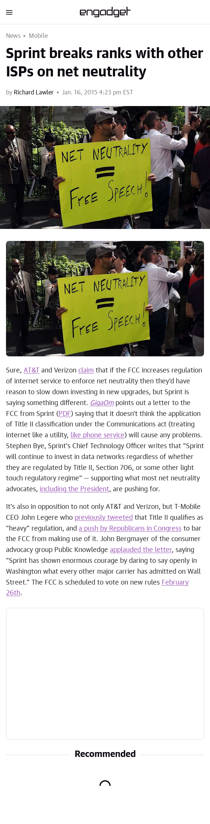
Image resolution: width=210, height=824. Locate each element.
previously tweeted (104, 517)
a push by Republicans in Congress (130, 528)
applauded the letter (141, 550)
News (13, 36)
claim (86, 370)
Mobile (38, 36)
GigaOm (102, 403)
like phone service (97, 435)
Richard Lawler (34, 93)
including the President (74, 489)
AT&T (31, 370)
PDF (64, 414)
